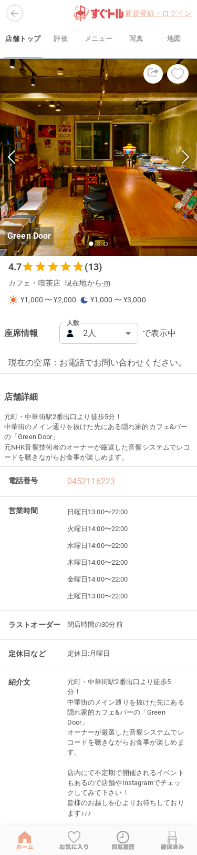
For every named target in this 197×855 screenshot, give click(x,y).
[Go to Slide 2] (98, 244)
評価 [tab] (61, 39)
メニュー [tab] (99, 39)
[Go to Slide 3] (105, 244)
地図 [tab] (174, 39)
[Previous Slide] (11, 157)
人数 (73, 323)
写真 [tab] (136, 39)
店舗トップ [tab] (23, 39)
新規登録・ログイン (158, 13)
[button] (98, 157)
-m (106, 283)
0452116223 (91, 481)
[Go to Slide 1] (91, 243)
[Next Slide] (185, 157)
